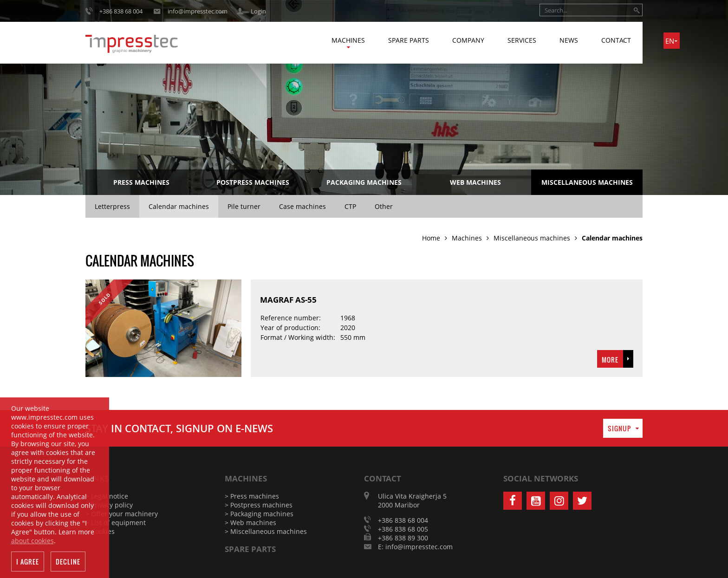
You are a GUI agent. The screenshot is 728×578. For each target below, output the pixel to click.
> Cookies (100, 531)
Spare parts (408, 40)
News (568, 40)
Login (258, 11)
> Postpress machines (258, 504)
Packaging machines (364, 182)
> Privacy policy (109, 504)
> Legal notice (106, 496)
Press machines (141, 182)
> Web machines (250, 522)
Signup (619, 428)
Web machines (475, 182)
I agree (27, 562)
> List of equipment (115, 522)
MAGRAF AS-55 (288, 299)
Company (468, 40)
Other (384, 206)
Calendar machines (179, 206)
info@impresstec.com (198, 11)
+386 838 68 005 (403, 529)
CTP (350, 206)
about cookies (32, 541)
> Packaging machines (259, 513)
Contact (616, 40)
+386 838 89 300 (403, 537)
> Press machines (252, 496)
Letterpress (112, 206)
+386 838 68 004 (121, 11)
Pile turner (244, 206)
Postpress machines (252, 182)
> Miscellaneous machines (266, 531)
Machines (348, 40)
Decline (68, 562)
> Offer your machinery (121, 513)
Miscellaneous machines (587, 182)
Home (431, 238)
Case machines (302, 206)
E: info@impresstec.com (415, 546)
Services (521, 40)
